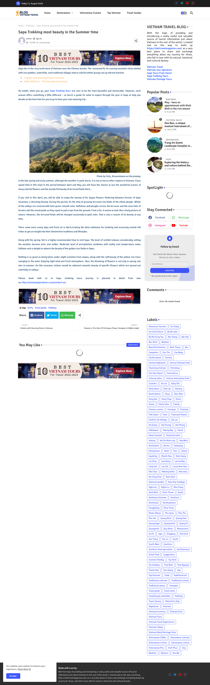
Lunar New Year (180, 466)
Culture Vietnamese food (177, 378)
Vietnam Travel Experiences (161, 622)
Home (47, 12)
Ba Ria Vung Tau (156, 337)
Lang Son (153, 466)
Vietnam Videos (156, 627)
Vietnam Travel (155, 66)
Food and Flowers (179, 414)
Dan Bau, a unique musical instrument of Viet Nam (177, 125)
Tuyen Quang (155, 601)
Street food (154, 554)
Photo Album (155, 513)
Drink (178, 399)
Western (164, 653)
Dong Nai (153, 399)
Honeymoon (154, 451)
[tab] (47, 13)
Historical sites (173, 435)
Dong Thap (166, 399)
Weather (153, 653)
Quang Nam (181, 518)
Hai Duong (166, 425)
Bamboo (165, 342)
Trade (166, 575)
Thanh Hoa (154, 570)
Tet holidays (154, 565)
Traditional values (157, 585)
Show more (133, 345)
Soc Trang (153, 539)
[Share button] (79, 315)
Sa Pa (30, 307)
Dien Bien (178, 394)
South (175, 539)
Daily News (154, 388)
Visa (184, 648)
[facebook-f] (176, 3)
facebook (160, 217)
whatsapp (183, 217)
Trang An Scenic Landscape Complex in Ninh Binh (177, 144)
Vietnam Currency (157, 611)
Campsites (153, 352)
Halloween (154, 430)
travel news (169, 590)
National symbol (156, 482)
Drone (151, 404)
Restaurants (182, 528)
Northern (175, 497)
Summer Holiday (156, 559)
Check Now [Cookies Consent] (23, 669)
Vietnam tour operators (159, 69)
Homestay (178, 445)
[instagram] (193, 3)
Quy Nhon (168, 528)
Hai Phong (180, 425)
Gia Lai (174, 419)
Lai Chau (153, 461)
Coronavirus (172, 373)
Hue (175, 451)
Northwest (154, 502)
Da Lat (164, 383)
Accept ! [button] (13, 676)
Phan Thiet (169, 508)
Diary (167, 394)
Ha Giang (153, 425)
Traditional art (180, 575)
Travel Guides (134, 12)
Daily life (175, 383)
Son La (165, 539)
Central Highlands (157, 362)
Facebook (38, 315)
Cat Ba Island (155, 357)
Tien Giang (168, 570)
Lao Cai (165, 466)
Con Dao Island (155, 373)
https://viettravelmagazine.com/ (164, 48)
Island (184, 451)
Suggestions (169, 554)
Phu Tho (182, 513)
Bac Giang (172, 337)
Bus (186, 347)
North (180, 492)
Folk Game (153, 414)
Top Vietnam (114, 12)
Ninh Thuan (168, 492)
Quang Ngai (154, 523)
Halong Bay (168, 430)
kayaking (153, 456)
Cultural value (155, 378)
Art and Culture (156, 331)
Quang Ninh (169, 523)
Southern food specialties (161, 549)
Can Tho (166, 352)
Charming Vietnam (157, 368)
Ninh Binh (153, 492)
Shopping (171, 533)
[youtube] (187, 3)
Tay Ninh (172, 559)
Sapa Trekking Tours (60, 90)
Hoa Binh (183, 440)
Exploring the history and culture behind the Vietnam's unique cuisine (177, 164)
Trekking (30, 26)
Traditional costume (158, 580)
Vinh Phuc (173, 648)
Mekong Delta (168, 471)
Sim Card (184, 533)
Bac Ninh (153, 342)
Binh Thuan (175, 347)
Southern (168, 544)
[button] (184, 13)
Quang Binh (165, 518)
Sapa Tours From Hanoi (159, 73)
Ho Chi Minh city (167, 440)
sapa (160, 533)
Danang (178, 388)
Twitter (54, 315)
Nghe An (153, 487)
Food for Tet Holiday (158, 419)
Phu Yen (152, 518)
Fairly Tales (164, 404)
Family (176, 404)
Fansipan (171, 409)
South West (154, 544)
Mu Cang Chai (155, 476)
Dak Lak (167, 388)
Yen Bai (176, 653)
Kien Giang (181, 456)
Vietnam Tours (155, 616)
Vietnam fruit (176, 611)
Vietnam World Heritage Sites (162, 632)
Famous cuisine (156, 409)
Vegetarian (154, 606)
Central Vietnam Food (180, 362)
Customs (153, 383)
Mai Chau (153, 471)
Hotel (166, 451)
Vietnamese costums (180, 637)
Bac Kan (185, 337)
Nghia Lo (165, 487)
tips (179, 570)
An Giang (174, 326)
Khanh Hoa (166, 456)
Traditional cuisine (180, 580)
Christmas (175, 368)
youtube (183, 225)
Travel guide (40, 307)
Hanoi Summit (155, 435)
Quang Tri (183, 523)
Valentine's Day (172, 601)
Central (168, 357)
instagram (160, 225)
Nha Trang (178, 487)
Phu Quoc (169, 513)
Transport (173, 585)
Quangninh (154, 528)
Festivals (184, 409)
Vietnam (167, 606)
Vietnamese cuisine (90, 12)
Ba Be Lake (172, 331)
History (152, 440)
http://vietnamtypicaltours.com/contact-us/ (44, 282)
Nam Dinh (170, 476)
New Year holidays (176, 482)
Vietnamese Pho (156, 648)
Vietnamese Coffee (157, 637)
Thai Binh (168, 565)
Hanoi (180, 430)
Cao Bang (178, 352)
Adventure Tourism (157, 326)
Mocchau (183, 471)
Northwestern (169, 502)
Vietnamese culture (180, 642)
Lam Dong (165, 461)
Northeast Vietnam (157, 497)
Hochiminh (154, 445)
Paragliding (154, 508)
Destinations (63, 12)
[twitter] (182, 3)
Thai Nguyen (183, 565)
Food (165, 414)
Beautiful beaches (157, 347)
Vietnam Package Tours (159, 79)
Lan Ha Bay (180, 461)
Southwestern (183, 549)
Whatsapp (68, 315)
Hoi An (166, 445)
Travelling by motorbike (159, 596)
